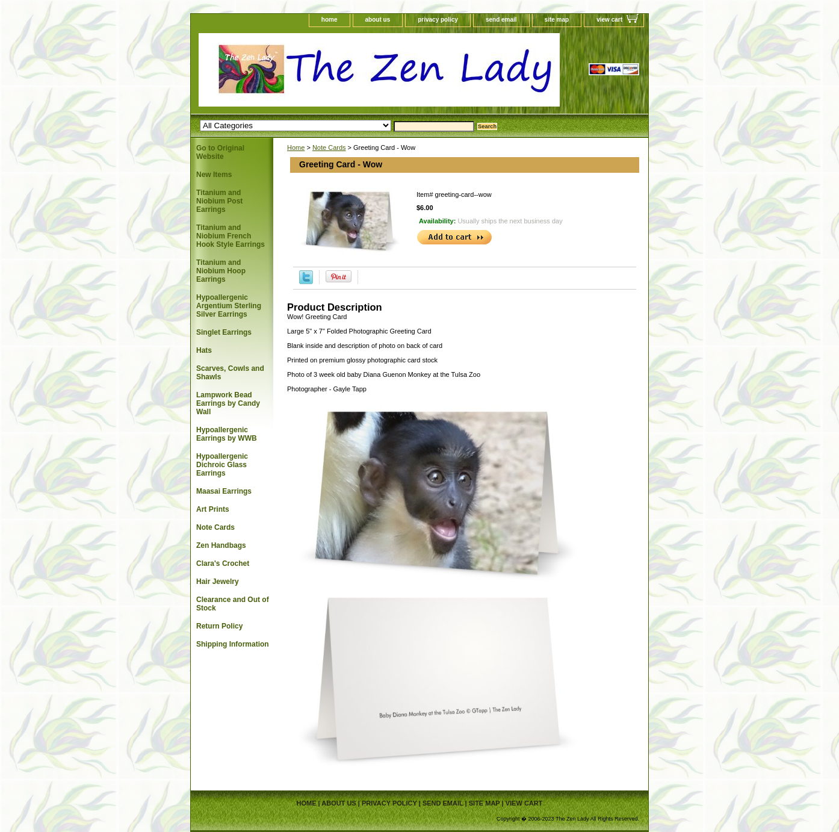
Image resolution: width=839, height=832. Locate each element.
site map (557, 19)
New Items (214, 174)
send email (501, 19)
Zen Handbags (221, 545)
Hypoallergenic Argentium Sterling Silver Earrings (228, 305)
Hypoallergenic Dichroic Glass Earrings (222, 464)
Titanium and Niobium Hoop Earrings (221, 271)
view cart (609, 19)
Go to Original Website (220, 152)
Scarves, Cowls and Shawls (230, 372)
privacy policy (438, 19)
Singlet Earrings (224, 332)
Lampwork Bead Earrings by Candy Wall (228, 403)
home (329, 19)
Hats (204, 350)
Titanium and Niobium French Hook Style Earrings (230, 236)
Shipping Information (232, 644)
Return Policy (219, 626)
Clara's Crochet (222, 563)
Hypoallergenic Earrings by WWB (226, 434)
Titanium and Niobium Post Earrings (219, 201)
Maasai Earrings (224, 491)
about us (378, 19)
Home (296, 147)
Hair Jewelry (217, 581)
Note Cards (329, 147)
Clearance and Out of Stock (232, 603)
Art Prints (212, 509)
